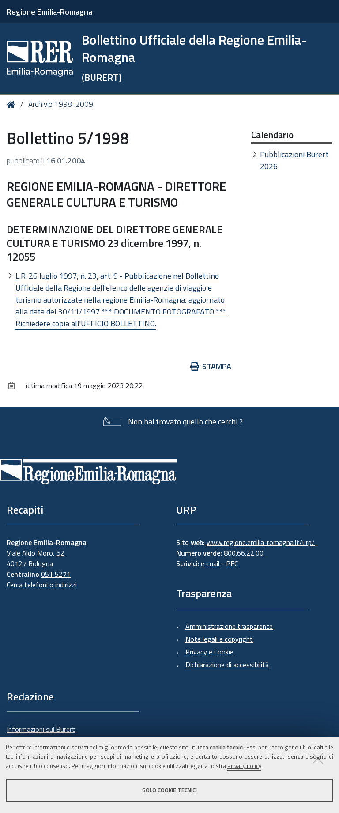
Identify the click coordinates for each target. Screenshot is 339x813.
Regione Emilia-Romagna (49, 12)
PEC (232, 563)
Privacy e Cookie (209, 652)
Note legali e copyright (219, 639)
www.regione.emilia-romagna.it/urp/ (261, 542)
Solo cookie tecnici (169, 790)
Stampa (211, 366)
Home (13, 104)
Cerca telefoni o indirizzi (42, 584)
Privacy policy (244, 765)
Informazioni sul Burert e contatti (41, 734)
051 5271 (56, 574)
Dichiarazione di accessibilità (227, 664)
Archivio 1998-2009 (60, 104)
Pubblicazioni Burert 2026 (294, 160)
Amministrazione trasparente (229, 626)
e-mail (210, 563)
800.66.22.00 (244, 553)
